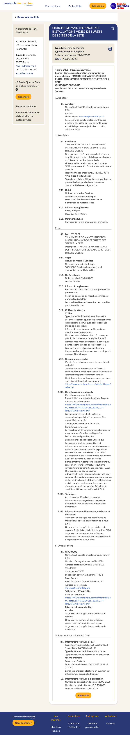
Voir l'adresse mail (26, 65)
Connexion (98, 5)
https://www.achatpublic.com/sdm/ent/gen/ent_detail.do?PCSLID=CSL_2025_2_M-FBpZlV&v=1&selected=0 (88, 407)
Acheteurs (110, 716)
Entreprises (92, 716)
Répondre (23, 96)
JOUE (58, 58)
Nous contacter (23, 722)
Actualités (75, 6)
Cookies (110, 723)
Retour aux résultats (28, 17)
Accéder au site (24, 73)
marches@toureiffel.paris (91, 116)
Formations (53, 6)
